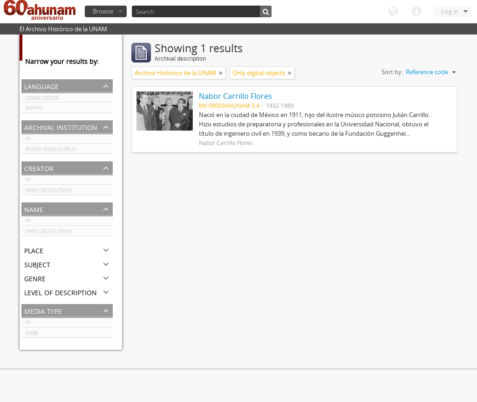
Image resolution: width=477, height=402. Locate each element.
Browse (103, 11)
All (28, 140)
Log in (450, 11)
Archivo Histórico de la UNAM (58, 150)
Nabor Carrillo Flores (48, 191)
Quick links (416, 11)
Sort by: (392, 72)
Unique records (42, 99)
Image (32, 334)
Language (393, 11)
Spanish (33, 109)
